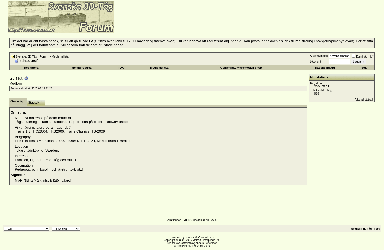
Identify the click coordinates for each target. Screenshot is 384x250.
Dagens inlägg (325, 67)
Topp (377, 228)
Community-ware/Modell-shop (241, 67)
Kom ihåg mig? (363, 56)
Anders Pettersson (206, 243)
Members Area (81, 67)
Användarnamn (319, 55)
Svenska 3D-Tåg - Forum (32, 56)
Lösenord (315, 61)
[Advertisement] (178, 25)
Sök (364, 67)
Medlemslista (60, 56)
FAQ (121, 67)
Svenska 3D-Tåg (361, 228)
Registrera (31, 67)
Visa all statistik (364, 99)
